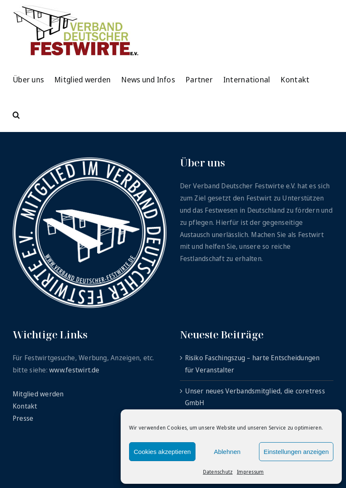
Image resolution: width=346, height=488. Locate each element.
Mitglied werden (38, 393)
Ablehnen (227, 451)
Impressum (250, 471)
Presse (23, 418)
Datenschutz (218, 471)
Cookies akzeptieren (162, 451)
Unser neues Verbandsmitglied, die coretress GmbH (255, 397)
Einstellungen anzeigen (296, 451)
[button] (16, 114)
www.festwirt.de (74, 370)
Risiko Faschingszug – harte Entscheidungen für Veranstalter (252, 364)
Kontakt (25, 406)
